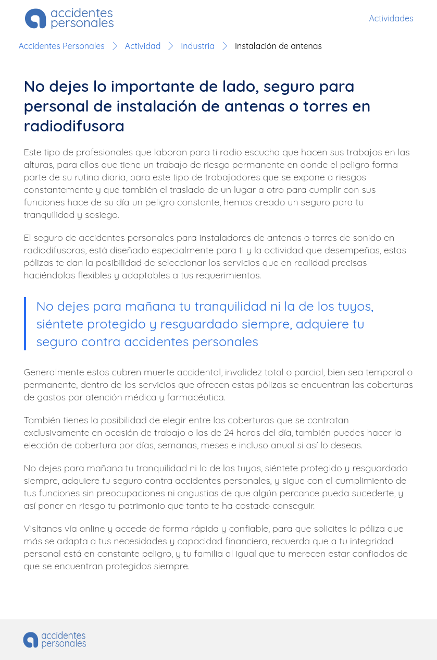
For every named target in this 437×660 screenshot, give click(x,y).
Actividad (142, 46)
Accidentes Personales (62, 46)
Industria (198, 46)
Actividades (391, 18)
